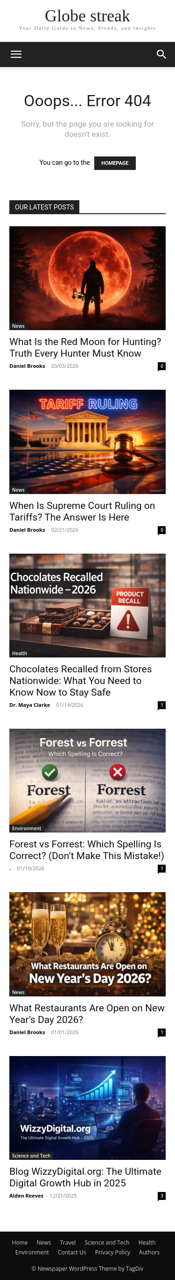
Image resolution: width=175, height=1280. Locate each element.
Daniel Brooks (27, 365)
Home (20, 1242)
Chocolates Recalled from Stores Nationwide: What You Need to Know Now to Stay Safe (80, 681)
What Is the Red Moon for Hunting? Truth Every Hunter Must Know (85, 347)
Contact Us (72, 1252)
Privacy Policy (112, 1252)
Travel (68, 1242)
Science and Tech (31, 1155)
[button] (16, 54)
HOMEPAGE (114, 163)
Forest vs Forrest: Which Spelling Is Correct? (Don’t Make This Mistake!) (86, 850)
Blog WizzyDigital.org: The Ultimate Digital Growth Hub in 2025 (85, 1177)
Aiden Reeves (26, 1195)
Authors (149, 1252)
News (18, 326)
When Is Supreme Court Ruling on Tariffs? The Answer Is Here (82, 511)
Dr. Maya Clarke (29, 704)
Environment (26, 828)
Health (19, 653)
